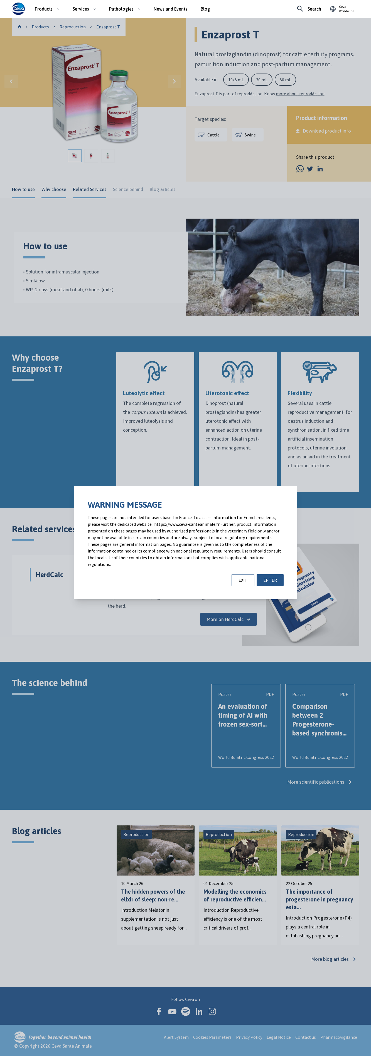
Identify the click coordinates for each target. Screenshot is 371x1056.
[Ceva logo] (18, 9)
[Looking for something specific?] (309, 9)
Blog (205, 8)
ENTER (270, 580)
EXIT (243, 580)
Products (44, 8)
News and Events (170, 8)
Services (81, 8)
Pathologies (121, 8)
